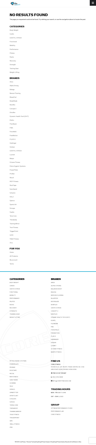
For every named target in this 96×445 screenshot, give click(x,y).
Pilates (12, 53)
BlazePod (13, 97)
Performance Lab (57, 411)
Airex (11, 82)
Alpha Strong (14, 85)
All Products (14, 256)
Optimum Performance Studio (61, 408)
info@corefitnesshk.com (62, 381)
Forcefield (13, 132)
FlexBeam (13, 124)
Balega (12, 89)
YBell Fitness (14, 239)
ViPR (11, 235)
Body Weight (14, 30)
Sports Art (13, 204)
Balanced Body (56, 289)
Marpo (12, 158)
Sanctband (13, 189)
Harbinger (13, 143)
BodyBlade (13, 101)
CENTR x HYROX (16, 38)
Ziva (11, 243)
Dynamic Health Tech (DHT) (19, 116)
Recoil (12, 178)
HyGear (12, 147)
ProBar (12, 174)
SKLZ (12, 197)
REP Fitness (14, 181)
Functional (13, 42)
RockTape (13, 185)
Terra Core (13, 216)
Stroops (12, 208)
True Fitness (14, 227)
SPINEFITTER (14, 392)
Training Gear (14, 68)
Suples (12, 212)
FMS (11, 128)
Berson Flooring (15, 93)
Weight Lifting (14, 72)
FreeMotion (14, 135)
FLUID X (12, 139)
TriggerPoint (14, 231)
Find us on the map (59, 373)
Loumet (12, 155)
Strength (13, 64)
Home (12, 252)
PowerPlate (14, 170)
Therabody (13, 220)
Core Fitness (55, 414)
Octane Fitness (15, 162)
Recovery (13, 61)
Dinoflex (12, 112)
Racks (12, 57)
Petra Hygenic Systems (18, 166)
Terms (12, 264)
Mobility (12, 45)
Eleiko (12, 120)
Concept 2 (13, 109)
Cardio (12, 34)
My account (13, 260)
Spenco (12, 200)
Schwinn (12, 193)
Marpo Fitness (56, 352)
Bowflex (12, 105)
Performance (14, 49)
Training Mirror (14, 224)
